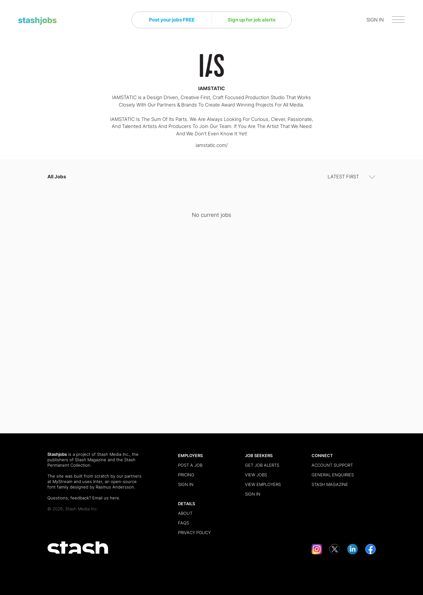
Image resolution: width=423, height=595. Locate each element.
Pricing (186, 474)
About (185, 513)
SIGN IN (375, 20)
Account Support (332, 465)
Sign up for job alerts (251, 20)
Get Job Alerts (262, 465)
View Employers (263, 484)
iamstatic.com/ (212, 145)
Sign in (185, 484)
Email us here (105, 497)
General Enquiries (333, 474)
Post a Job (190, 465)
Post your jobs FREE (172, 20)
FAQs (183, 522)
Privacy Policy (194, 532)
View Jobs (256, 474)
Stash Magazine (90, 459)
